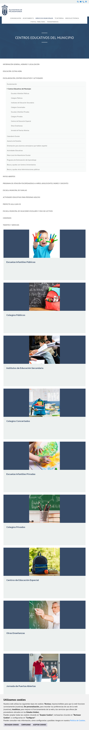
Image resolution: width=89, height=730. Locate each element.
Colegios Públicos (16, 98)
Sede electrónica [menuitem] (72, 18)
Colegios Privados (17, 116)
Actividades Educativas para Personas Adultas (21, 197)
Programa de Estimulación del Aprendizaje (21, 160)
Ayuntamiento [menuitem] (28, 18)
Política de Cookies (77, 720)
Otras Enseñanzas (17, 126)
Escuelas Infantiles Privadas (20, 112)
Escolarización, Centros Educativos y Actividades (23, 78)
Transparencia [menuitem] (52, 22)
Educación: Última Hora (12, 71)
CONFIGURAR (25, 725)
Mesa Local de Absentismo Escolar (19, 155)
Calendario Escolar (13, 136)
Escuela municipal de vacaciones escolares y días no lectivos (28, 211)
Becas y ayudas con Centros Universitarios (21, 165)
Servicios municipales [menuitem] (44, 18)
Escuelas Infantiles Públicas (20, 93)
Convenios (7, 218)
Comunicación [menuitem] (15, 18)
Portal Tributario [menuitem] (38, 22)
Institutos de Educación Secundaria (22, 103)
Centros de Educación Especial (21, 121)
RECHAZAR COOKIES (12, 725)
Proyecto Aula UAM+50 (12, 204)
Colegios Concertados (18, 107)
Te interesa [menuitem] (59, 18)
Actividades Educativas (15, 150)
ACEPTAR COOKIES (39, 725)
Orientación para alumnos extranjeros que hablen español (27, 146)
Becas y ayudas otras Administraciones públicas (23, 169)
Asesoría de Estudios (14, 141)
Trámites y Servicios (11, 225)
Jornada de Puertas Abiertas (20, 130)
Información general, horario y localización (21, 64)
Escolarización (12, 84)
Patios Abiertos (9, 176)
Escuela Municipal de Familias (15, 190)
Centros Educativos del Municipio (19, 89)
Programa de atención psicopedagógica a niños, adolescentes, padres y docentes (35, 183)
